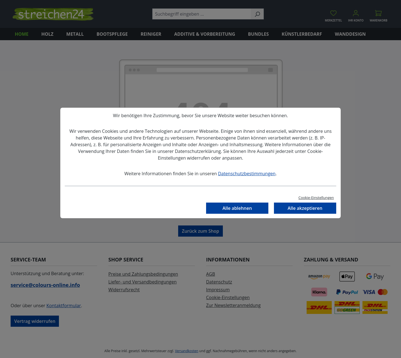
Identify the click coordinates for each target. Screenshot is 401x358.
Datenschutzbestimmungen (247, 173)
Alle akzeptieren (305, 208)
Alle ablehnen (237, 208)
